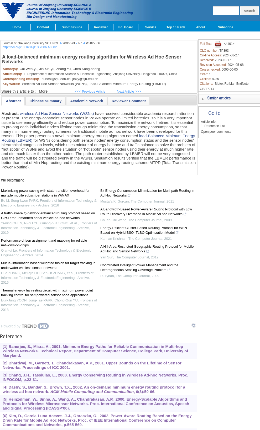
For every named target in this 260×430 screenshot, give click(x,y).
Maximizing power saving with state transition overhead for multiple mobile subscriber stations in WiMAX (45, 193)
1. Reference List (213, 126)
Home (16, 27)
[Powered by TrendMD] (25, 326)
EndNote (242, 84)
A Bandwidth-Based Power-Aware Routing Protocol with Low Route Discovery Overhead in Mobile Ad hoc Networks (146, 212)
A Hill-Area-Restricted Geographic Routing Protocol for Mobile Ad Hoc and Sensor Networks (147, 249)
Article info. (208, 122)
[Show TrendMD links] (194, 325)
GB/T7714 (207, 89)
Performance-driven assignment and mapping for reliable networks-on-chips (44, 242)
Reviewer (101, 27)
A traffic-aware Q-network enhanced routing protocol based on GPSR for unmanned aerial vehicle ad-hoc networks (48, 215)
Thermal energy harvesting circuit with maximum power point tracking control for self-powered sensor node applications (47, 292)
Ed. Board (125, 27)
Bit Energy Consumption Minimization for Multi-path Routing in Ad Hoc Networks (147, 194)
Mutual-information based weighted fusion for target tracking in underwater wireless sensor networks (48, 265)
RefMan (229, 84)
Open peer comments (216, 132)
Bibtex (219, 84)
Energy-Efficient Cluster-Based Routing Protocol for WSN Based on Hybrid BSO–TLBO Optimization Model (143, 231)
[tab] (13, 101)
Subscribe (225, 27)
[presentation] (13, 101)
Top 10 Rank (176, 27)
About (200, 27)
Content (43, 27)
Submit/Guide (72, 27)
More (43, 91)
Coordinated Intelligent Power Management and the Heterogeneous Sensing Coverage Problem (139, 268)
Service (151, 27)
